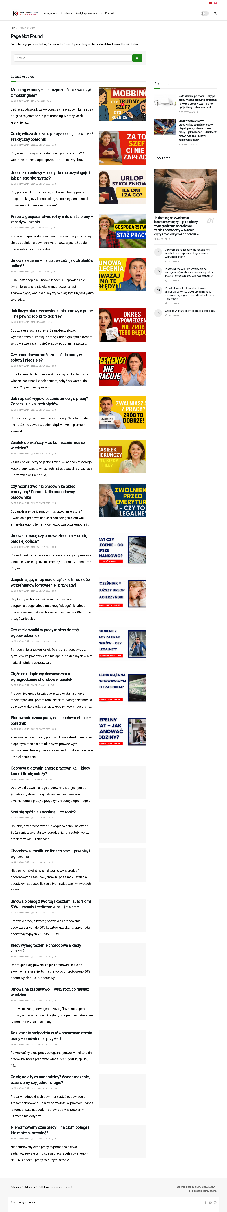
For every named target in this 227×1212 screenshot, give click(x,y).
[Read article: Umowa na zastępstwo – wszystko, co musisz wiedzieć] (122, 1003)
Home (14, 28)
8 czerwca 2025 (40, 228)
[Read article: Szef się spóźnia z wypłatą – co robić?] (122, 826)
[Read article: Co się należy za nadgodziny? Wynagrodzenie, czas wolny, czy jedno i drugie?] (122, 1091)
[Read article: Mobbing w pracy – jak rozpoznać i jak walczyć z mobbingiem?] (122, 104)
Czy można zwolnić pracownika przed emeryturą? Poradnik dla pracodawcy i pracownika (44, 492)
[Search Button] (215, 13)
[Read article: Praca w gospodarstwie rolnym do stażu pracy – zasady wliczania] (122, 231)
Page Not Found (27, 28)
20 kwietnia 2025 (40, 547)
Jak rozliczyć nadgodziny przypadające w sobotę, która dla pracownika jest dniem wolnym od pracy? (187, 253)
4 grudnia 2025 (40, 685)
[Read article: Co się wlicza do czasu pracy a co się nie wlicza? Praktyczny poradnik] (122, 148)
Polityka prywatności (87, 13)
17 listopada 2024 (41, 1044)
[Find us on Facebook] (205, 1202)
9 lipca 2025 (38, 101)
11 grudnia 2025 (188, 144)
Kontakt (109, 13)
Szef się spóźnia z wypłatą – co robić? (43, 812)
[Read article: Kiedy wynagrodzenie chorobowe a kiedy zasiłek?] (122, 959)
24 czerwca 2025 (40, 1000)
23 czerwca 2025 (40, 410)
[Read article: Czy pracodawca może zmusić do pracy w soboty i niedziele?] (122, 369)
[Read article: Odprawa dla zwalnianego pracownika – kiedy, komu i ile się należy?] (122, 782)
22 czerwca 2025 (40, 145)
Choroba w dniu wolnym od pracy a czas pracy (190, 310)
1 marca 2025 (39, 779)
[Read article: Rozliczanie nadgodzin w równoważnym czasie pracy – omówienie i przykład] (122, 1047)
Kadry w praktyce (27, 1202)
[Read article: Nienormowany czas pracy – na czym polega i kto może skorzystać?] (122, 1141)
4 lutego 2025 (39, 818)
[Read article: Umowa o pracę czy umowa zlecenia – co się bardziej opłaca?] (122, 550)
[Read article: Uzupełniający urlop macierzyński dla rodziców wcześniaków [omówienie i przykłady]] (122, 594)
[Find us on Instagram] (215, 1202)
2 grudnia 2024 (40, 913)
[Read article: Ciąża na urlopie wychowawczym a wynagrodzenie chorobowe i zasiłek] (122, 688)
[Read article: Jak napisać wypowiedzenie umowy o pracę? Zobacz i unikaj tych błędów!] (122, 413)
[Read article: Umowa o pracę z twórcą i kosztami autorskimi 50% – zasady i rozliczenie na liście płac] (122, 915)
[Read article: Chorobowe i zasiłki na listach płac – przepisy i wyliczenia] (122, 865)
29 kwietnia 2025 (40, 454)
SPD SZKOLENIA (21, 101)
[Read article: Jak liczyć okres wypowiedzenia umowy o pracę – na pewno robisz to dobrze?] (122, 325)
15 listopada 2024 (41, 1088)
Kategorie (49, 13)
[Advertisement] (185, 48)
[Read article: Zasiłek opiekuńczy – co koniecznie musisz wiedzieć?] (122, 457)
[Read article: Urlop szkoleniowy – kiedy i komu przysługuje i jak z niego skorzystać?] (122, 187)
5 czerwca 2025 (40, 272)
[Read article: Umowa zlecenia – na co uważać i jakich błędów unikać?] (122, 274)
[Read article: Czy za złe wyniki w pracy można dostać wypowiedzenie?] (122, 644)
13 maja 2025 (38, 322)
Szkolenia (66, 13)
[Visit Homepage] (25, 13)
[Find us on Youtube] (210, 1202)
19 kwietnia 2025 (40, 641)
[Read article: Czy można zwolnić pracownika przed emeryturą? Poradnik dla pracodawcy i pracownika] (122, 500)
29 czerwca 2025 (40, 184)
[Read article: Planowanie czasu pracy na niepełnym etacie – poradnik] (122, 732)
